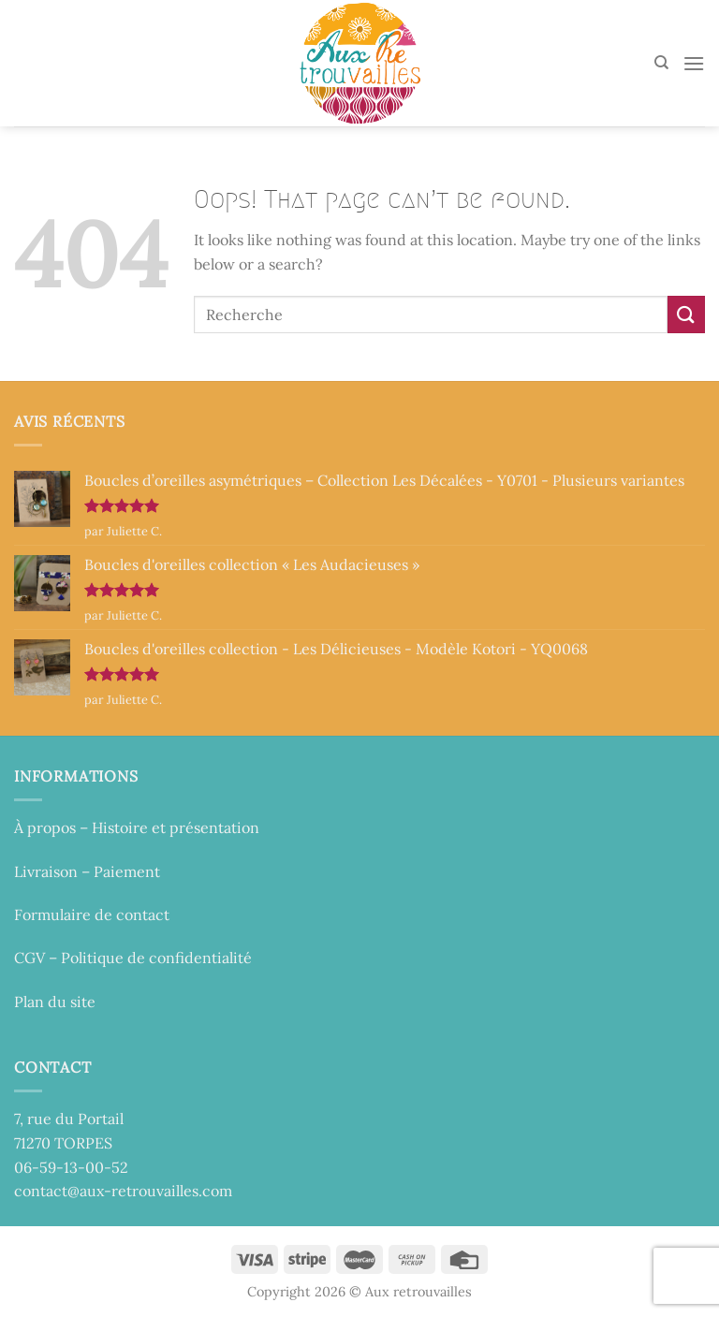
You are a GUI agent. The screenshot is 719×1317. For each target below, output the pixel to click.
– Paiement (119, 871)
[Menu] (693, 63)
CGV (29, 957)
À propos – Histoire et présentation (136, 827)
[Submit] (686, 314)
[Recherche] (661, 62)
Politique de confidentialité (156, 957)
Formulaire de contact (91, 914)
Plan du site (54, 1001)
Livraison (46, 871)
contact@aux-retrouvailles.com (123, 1190)
